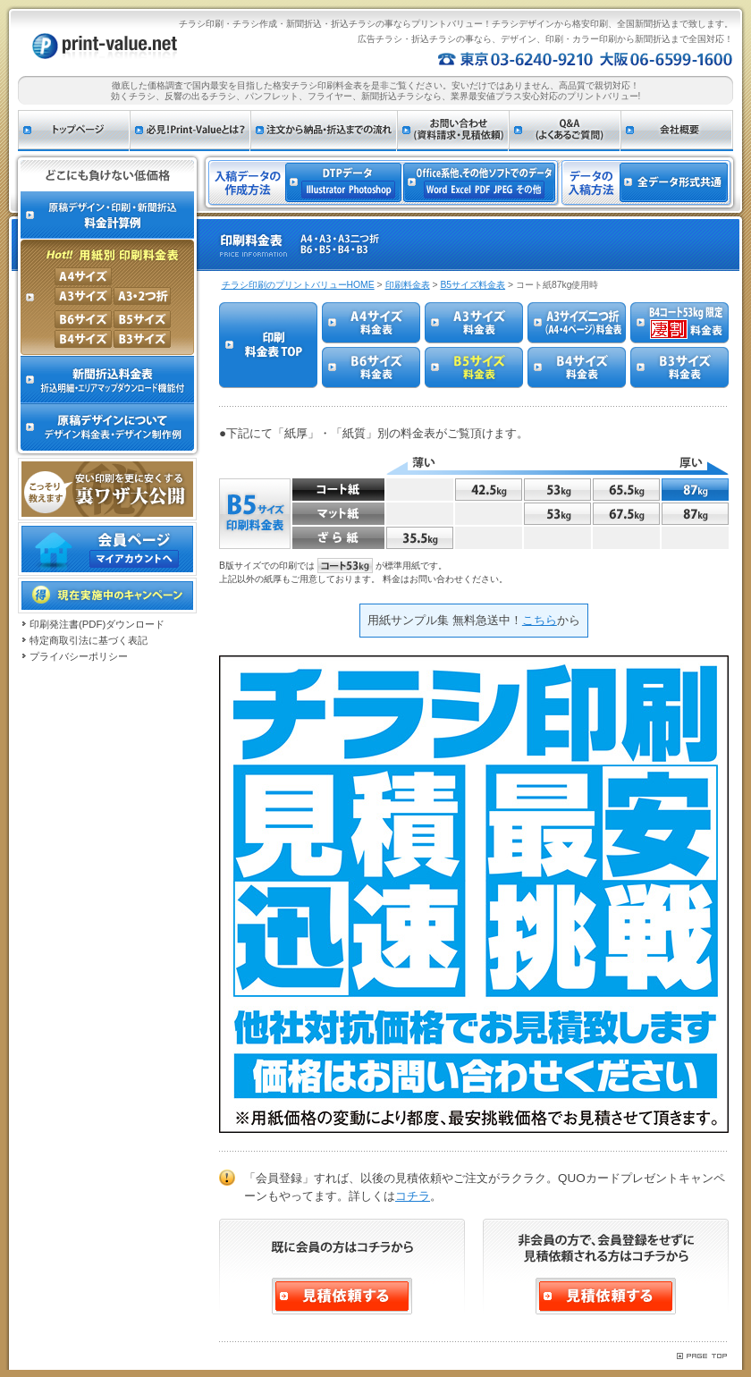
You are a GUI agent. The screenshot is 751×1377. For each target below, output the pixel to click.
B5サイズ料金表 (472, 285)
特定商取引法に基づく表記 (89, 640)
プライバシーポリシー (79, 656)
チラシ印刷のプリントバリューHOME (298, 285)
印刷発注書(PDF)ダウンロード (97, 624)
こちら (539, 620)
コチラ (412, 1196)
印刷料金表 (407, 285)
